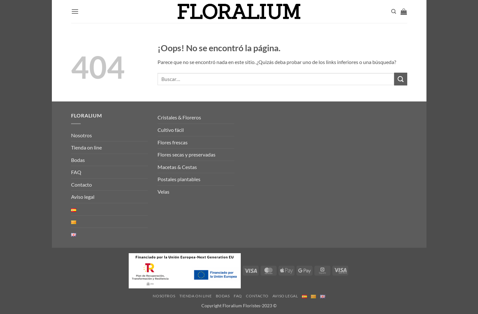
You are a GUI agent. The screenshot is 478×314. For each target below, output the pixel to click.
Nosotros (81, 135)
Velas (163, 192)
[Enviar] (400, 79)
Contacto (81, 184)
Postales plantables (179, 179)
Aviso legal (82, 197)
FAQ (76, 172)
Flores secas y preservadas (186, 154)
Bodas (78, 160)
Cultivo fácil (171, 130)
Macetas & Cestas (177, 167)
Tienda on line (86, 147)
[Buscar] (393, 11)
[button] (75, 11)
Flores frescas (173, 142)
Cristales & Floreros (179, 117)
